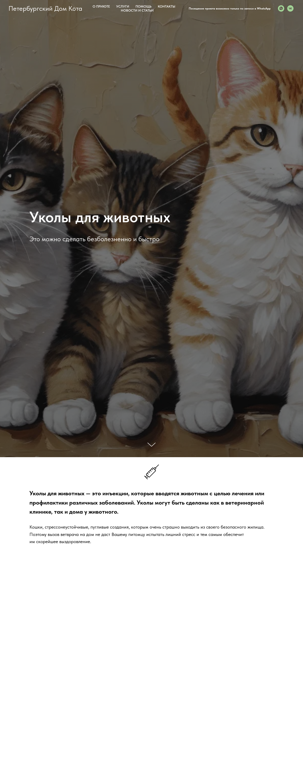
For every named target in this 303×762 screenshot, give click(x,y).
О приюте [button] (101, 6)
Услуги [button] (122, 6)
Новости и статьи (137, 10)
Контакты (166, 6)
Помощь (144, 6)
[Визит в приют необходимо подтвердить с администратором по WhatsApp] (281, 8)
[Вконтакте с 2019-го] (290, 8)
